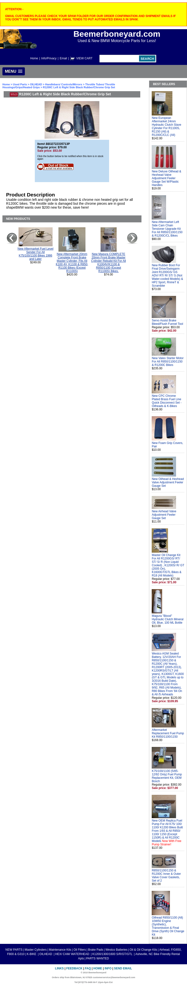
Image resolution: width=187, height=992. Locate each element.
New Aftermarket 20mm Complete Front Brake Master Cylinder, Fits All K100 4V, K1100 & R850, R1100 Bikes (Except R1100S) (72, 262)
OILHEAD (36, 84)
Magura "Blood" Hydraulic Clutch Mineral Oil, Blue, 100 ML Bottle (167, 619)
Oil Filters (80, 949)
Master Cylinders (36, 949)
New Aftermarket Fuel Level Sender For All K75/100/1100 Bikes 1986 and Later (35, 254)
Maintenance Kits (60, 949)
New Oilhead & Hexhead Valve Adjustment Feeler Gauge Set (168, 482)
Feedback (74, 968)
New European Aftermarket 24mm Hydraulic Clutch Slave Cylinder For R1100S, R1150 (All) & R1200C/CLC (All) (166, 126)
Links (59, 968)
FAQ (88, 968)
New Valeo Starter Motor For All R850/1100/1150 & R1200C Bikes (168, 361)
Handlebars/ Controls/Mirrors (63, 84)
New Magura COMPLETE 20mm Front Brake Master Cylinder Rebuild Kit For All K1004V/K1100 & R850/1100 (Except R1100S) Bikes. (108, 262)
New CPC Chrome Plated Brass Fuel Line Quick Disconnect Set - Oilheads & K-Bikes (166, 401)
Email (63, 58)
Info (108, 968)
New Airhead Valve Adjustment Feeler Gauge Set (164, 515)
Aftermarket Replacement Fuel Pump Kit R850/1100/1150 (168, 733)
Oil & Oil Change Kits (143, 949)
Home (34, 58)
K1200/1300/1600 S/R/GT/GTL (112, 954)
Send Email (123, 968)
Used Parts (20, 84)
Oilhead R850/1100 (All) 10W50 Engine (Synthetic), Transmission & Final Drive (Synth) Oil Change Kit (168, 926)
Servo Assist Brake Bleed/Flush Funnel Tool (167, 322)
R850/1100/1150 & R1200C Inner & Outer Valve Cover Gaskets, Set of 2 (166, 875)
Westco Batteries (116, 949)
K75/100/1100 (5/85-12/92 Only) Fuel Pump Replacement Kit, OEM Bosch (167, 776)
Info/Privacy (48, 58)
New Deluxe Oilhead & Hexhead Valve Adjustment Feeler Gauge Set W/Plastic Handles (166, 178)
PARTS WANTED (97, 958)
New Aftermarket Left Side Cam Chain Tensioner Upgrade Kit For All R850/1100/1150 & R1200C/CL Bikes (167, 228)
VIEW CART (84, 58)
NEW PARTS (13, 949)
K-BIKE (32, 954)
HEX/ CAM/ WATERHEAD (72, 954)
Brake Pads (95, 949)
